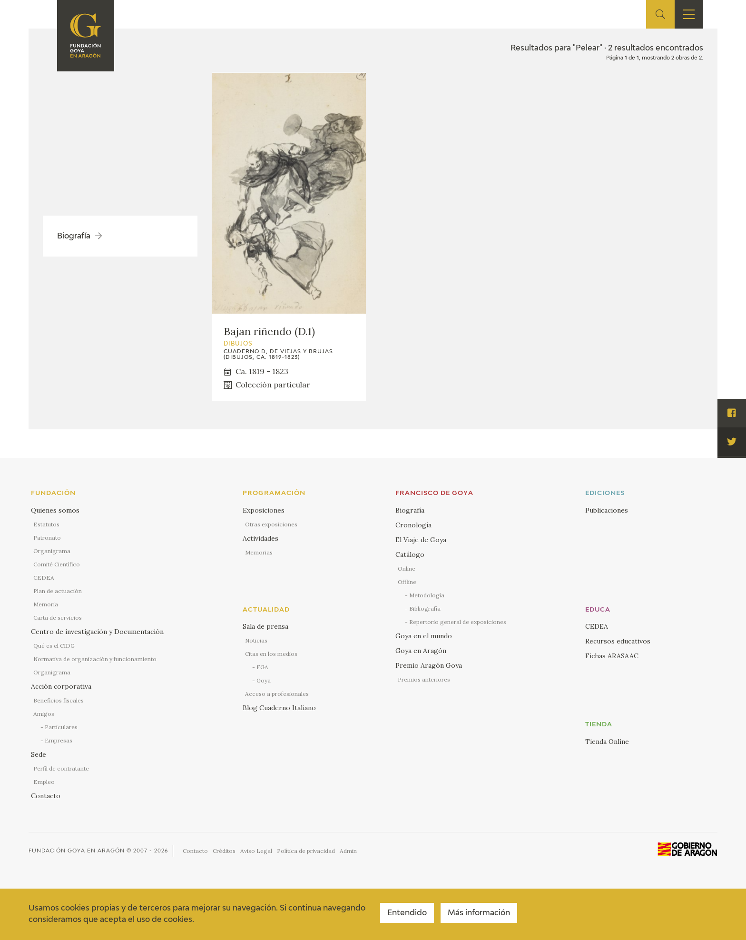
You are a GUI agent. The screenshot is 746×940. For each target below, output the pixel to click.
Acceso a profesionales (277, 693)
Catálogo (409, 554)
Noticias (256, 640)
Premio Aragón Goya (428, 665)
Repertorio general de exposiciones (457, 621)
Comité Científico (56, 564)
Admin (348, 850)
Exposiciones (264, 510)
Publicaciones (606, 510)
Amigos (43, 713)
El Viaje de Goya (420, 539)
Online (406, 568)
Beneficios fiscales (58, 700)
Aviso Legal (256, 850)
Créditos (224, 850)
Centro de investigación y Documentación (97, 631)
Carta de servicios (57, 617)
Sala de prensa (265, 626)
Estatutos (46, 524)
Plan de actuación (57, 590)
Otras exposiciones (271, 524)
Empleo (44, 781)
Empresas (58, 740)
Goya (263, 680)
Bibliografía (425, 608)
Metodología (426, 595)
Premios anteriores (424, 679)
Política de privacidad (306, 850)
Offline (407, 581)
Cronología (413, 525)
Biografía (409, 510)
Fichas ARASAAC (611, 656)
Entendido (407, 913)
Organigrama (51, 550)
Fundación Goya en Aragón (77, 850)
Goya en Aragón (420, 650)
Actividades (260, 538)
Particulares (61, 727)
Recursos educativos (617, 641)
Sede (38, 754)
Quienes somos (55, 510)
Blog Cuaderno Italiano (279, 707)
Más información (479, 913)
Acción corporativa (61, 686)
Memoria (45, 604)
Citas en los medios (271, 653)
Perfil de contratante (61, 768)
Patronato (47, 537)
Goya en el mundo (423, 636)
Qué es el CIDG (54, 645)
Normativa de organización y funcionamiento (95, 659)
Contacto (45, 796)
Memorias (259, 552)
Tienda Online (607, 741)
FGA (262, 667)
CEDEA (43, 577)
